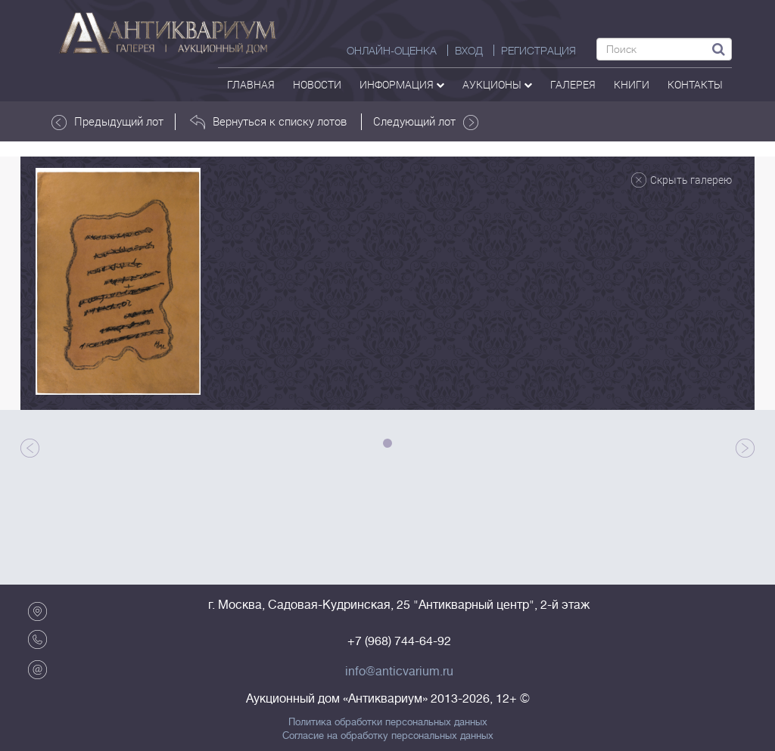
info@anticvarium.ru (399, 671)
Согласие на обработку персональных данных (387, 736)
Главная (251, 84)
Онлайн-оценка (392, 51)
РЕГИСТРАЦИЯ (538, 51)
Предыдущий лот (107, 121)
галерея (573, 84)
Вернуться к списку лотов (268, 121)
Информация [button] (401, 84)
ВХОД (469, 51)
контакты (695, 84)
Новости (317, 84)
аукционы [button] (497, 84)
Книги (631, 84)
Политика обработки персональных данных (387, 722)
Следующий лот (425, 121)
